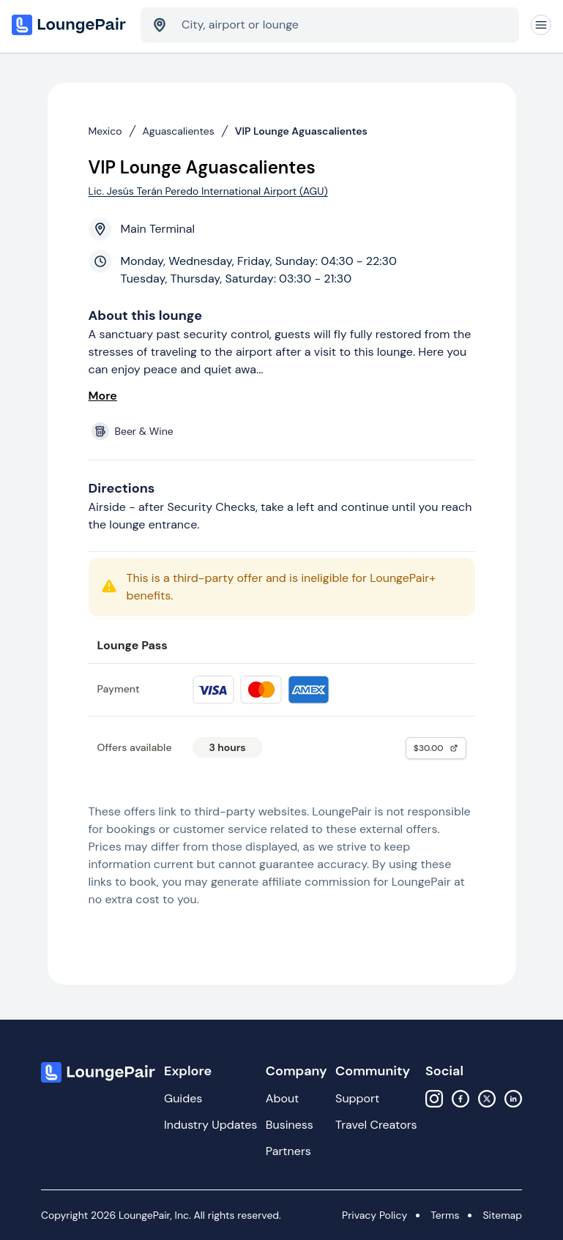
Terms (444, 1215)
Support (357, 1098)
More (103, 395)
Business (289, 1124)
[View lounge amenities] (285, 431)
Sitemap (502, 1215)
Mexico (105, 131)
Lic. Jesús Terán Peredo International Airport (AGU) (208, 191)
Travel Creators (376, 1124)
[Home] (70, 25)
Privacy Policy (374, 1215)
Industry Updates (210, 1124)
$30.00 (436, 748)
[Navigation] (541, 25)
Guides (183, 1098)
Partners (288, 1151)
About (282, 1098)
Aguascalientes (179, 131)
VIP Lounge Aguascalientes (301, 131)
